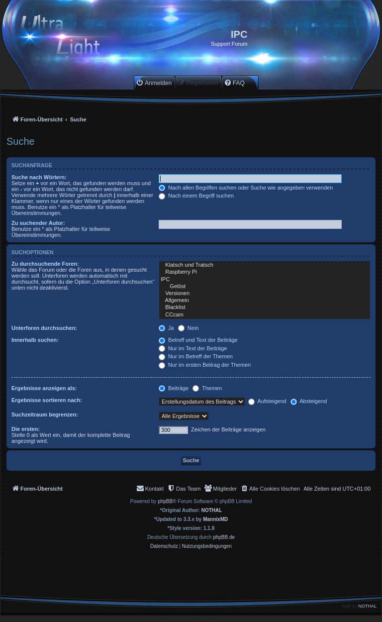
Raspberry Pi (265, 272)
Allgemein (265, 300)
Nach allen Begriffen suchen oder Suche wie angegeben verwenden (246, 188)
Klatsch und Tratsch (265, 265)
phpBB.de (224, 537)
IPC (265, 279)
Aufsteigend (267, 401)
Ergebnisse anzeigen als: (44, 388)
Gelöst (265, 286)
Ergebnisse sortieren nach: (46, 400)
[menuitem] (154, 83)
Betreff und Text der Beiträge (198, 340)
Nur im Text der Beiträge (193, 348)
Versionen (265, 293)
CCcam (265, 314)
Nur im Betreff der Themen (196, 356)
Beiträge (174, 388)
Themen (207, 388)
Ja (166, 328)
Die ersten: (25, 429)
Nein (188, 328)
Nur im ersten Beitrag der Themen (205, 365)
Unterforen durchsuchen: (44, 328)
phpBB (165, 501)
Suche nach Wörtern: (39, 177)
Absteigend (308, 401)
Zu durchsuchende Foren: (45, 264)
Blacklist (265, 307)
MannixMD (215, 519)
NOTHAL (211, 510)
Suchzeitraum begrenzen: (44, 414)
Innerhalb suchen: (35, 340)
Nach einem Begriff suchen (196, 196)
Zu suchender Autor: (38, 223)
